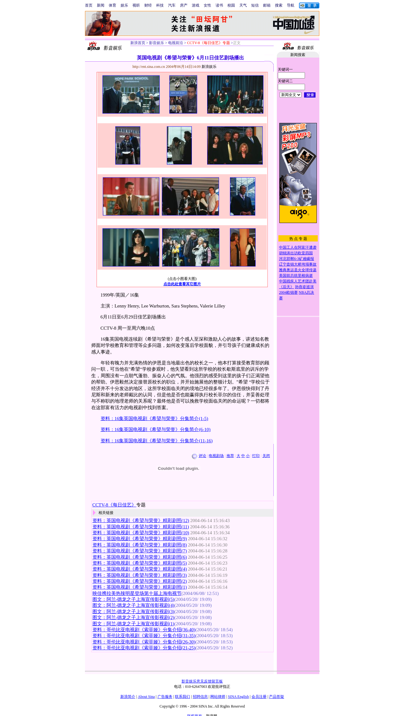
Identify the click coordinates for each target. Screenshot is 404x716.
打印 (256, 456)
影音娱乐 (156, 43)
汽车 (172, 5)
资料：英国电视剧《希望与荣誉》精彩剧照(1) (139, 587)
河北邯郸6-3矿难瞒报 (296, 258)
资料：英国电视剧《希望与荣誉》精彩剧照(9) (139, 538)
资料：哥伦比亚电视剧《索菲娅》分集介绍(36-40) (144, 629)
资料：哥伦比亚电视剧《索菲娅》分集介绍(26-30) (144, 641)
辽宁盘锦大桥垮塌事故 (298, 264)
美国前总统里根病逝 (296, 275)
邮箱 (267, 5)
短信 (255, 5)
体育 (112, 5)
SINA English (238, 696)
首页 (88, 5)
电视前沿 (175, 43)
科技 (160, 5)
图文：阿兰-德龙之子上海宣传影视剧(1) (133, 623)
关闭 (266, 456)
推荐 (230, 456)
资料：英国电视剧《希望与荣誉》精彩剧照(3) (139, 575)
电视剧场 (216, 456)
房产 (183, 5)
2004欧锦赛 (288, 292)
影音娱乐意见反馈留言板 (202, 681)
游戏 (195, 5)
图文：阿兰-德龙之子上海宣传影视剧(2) (133, 617)
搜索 (278, 5)
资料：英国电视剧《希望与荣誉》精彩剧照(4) (139, 568)
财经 (148, 5)
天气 (243, 5)
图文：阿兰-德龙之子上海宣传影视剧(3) (133, 611)
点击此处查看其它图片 (182, 284)
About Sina (146, 696)
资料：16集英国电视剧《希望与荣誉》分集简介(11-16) (157, 440)
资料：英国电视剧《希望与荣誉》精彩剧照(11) (140, 526)
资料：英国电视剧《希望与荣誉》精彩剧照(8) (139, 544)
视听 (136, 5)
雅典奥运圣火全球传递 (298, 270)
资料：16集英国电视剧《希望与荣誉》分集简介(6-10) (156, 429)
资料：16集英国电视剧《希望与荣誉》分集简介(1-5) (154, 418)
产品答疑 (276, 696)
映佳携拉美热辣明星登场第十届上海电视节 (137, 593)
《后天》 (286, 287)
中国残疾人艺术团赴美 (298, 281)
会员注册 (259, 696)
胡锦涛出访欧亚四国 (296, 253)
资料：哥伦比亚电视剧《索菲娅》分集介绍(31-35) (144, 635)
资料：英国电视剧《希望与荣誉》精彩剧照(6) (139, 557)
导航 (290, 5)
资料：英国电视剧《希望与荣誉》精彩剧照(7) (139, 550)
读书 (219, 5)
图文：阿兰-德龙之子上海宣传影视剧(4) (133, 605)
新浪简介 (127, 696)
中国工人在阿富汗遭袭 (298, 247)
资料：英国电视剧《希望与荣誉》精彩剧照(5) (139, 563)
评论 (202, 456)
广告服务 (164, 696)
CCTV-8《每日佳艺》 (114, 504)
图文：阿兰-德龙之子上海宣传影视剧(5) (133, 599)
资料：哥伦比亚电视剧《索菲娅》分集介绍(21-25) (144, 647)
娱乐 (124, 5)
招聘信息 (200, 696)
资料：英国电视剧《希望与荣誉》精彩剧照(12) (140, 520)
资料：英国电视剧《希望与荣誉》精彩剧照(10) (140, 532)
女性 (207, 5)
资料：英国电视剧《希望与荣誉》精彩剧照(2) (139, 581)
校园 (231, 5)
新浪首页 (137, 43)
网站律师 (217, 696)
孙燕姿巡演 (304, 287)
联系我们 (182, 696)
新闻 (100, 5)
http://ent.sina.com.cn (149, 66)
